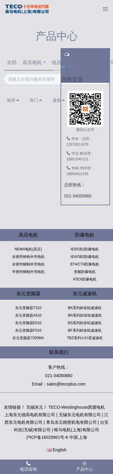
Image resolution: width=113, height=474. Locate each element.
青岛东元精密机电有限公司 (71, 422)
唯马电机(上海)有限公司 (76, 429)
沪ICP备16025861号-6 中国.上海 (56, 437)
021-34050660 (58, 375)
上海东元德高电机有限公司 (30, 414)
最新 (59, 100)
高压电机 (32, 62)
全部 (12, 62)
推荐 (13, 100)
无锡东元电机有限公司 (80, 414)
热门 (36, 100)
